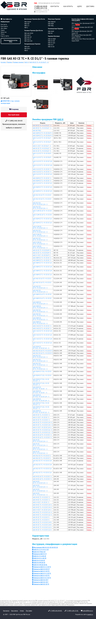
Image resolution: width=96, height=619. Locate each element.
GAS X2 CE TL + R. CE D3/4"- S (42, 253)
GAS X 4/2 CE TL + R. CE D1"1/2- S (42, 343)
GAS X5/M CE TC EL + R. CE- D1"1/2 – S (41, 403)
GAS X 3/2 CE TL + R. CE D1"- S (42, 172)
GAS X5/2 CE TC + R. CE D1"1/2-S (42, 469)
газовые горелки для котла (33, 30)
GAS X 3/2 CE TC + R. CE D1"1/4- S (42, 162)
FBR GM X (27, 48)
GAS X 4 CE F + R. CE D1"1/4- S (42, 510)
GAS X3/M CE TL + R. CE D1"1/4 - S (43, 191)
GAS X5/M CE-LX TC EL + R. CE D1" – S (40, 388)
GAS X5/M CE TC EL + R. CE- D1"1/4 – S (41, 380)
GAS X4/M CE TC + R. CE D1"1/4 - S (43, 267)
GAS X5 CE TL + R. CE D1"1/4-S (42, 525)
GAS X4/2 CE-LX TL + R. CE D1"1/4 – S (40, 291)
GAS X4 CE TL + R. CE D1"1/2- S (42, 515)
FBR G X (26, 26)
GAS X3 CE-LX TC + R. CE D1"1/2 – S (40, 448)
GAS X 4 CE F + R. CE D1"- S (41, 502)
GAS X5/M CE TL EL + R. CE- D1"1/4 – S (41, 384)
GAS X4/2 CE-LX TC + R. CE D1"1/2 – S (40, 310)
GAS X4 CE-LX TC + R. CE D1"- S (42, 476)
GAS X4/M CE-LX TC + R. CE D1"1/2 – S (40, 318)
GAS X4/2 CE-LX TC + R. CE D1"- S (42, 279)
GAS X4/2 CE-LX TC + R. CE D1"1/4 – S (40, 287)
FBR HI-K (50, 45)
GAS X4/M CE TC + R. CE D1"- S (42, 258)
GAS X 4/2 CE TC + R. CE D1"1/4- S (42, 331)
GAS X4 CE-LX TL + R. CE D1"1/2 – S (40, 494)
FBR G (26, 27)
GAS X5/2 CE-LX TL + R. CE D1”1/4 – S (40, 360)
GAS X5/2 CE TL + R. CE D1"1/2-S (42, 473)
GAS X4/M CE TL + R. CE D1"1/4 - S (43, 271)
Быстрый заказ (13, 115)
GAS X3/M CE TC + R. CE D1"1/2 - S (43, 219)
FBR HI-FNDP (52, 39)
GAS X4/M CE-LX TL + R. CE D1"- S (42, 299)
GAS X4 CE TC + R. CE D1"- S (41, 497)
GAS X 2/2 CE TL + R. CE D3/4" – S (42, 158)
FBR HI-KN (51, 47)
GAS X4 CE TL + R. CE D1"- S (41, 500)
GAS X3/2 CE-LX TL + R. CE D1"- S (42, 199)
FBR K (26, 50)
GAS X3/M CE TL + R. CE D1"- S (42, 181)
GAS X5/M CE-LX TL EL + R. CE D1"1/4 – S (41, 399)
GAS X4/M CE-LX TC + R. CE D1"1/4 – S (40, 303)
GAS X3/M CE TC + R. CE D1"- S (42, 178)
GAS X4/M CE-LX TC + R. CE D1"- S (42, 295)
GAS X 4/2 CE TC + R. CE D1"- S (42, 326)
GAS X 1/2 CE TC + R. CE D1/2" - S (42, 138)
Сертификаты (6, 19)
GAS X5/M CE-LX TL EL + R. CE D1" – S (40, 392)
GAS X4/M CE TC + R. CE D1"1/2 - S (43, 263)
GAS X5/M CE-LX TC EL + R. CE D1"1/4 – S (41, 395)
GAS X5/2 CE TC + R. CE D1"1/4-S (42, 461)
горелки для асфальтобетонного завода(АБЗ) (83, 19)
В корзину (14, 109)
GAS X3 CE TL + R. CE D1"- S (41, 415)
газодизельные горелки (32, 44)
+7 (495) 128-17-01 (40, 8)
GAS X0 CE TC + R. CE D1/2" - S (42, 125)
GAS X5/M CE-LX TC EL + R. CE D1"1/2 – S (41, 411)
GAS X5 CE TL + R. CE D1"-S (41, 520)
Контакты (54, 6)
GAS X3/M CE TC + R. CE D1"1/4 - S (43, 187)
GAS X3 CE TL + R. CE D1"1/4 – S (43, 425)
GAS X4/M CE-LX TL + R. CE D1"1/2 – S (40, 322)
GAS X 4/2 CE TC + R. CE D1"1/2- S (42, 335)
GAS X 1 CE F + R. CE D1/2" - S (42, 146)
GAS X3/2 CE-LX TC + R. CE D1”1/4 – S (40, 203)
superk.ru (90, 614)
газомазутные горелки (55, 28)
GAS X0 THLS (37, 130)
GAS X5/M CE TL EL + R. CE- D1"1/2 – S (41, 407)
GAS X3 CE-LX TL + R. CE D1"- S (42, 437)
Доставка (90, 6)
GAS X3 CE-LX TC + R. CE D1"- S (42, 435)
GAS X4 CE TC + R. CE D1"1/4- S (42, 505)
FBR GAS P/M (28, 41)
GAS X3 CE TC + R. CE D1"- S (41, 420)
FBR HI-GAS (51, 43)
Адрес (79, 6)
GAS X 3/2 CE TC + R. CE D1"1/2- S (42, 175)
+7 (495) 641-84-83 (40, 6)
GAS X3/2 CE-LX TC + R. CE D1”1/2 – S (40, 231)
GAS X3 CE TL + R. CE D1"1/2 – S (43, 432)
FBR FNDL (51, 26)
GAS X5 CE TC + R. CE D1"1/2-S (42, 527)
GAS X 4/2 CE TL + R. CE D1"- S (42, 328)
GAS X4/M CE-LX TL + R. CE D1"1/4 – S (40, 307)
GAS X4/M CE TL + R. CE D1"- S (42, 260)
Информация (5, 21)
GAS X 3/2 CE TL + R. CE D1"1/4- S (42, 166)
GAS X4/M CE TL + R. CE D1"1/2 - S (43, 275)
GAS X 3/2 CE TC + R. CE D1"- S (42, 169)
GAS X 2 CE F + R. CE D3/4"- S (41, 255)
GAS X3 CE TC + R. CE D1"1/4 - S (42, 422)
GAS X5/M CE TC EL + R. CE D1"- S (42, 372)
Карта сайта (5, 36)
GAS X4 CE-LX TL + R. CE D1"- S (42, 479)
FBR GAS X (27, 39)
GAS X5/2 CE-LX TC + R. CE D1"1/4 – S (40, 356)
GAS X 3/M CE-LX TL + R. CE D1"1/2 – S (40, 247)
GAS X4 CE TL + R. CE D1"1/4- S (42, 507)
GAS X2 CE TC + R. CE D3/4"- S (42, 250)
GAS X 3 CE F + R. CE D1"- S (41, 417)
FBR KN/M (51, 31)
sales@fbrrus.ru (41, 12)
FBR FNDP (51, 24)
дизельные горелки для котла (34, 19)
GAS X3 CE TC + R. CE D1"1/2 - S (42, 430)
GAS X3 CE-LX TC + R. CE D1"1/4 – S (40, 440)
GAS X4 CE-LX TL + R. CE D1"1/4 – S (40, 486)
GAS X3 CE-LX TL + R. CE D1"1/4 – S (40, 444)
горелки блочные (54, 36)
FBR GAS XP (28, 37)
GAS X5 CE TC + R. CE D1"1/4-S (42, 522)
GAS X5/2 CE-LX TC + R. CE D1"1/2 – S (40, 364)
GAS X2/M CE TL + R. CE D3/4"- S (42, 135)
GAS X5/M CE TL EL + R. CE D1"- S (42, 376)
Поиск (3, 34)
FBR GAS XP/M (28, 33)
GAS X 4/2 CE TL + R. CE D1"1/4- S (42, 339)
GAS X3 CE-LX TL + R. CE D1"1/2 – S (40, 452)
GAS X (60, 119)
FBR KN (50, 33)
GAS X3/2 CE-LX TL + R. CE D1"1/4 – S (40, 207)
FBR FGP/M (27, 22)
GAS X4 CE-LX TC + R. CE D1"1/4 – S (40, 482)
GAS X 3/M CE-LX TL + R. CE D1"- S (42, 215)
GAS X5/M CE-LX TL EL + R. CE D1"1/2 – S (41, 347)
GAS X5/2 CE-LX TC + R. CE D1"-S (43, 351)
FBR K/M (26, 47)
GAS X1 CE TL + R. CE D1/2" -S (42, 151)
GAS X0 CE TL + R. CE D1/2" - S (42, 128)
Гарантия (3, 32)
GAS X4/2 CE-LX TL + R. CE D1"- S (42, 283)
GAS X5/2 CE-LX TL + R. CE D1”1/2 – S (40, 368)
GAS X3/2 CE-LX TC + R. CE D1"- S (42, 195)
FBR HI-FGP (51, 41)
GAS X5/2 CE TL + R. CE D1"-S (42, 458)
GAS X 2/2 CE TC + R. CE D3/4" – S (42, 154)
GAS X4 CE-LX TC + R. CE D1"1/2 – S (40, 490)
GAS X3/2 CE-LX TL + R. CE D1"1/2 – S (40, 239)
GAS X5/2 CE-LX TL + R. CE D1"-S (43, 353)
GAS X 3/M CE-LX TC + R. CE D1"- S (42, 211)
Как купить (68, 6)
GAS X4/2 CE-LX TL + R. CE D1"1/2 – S (40, 314)
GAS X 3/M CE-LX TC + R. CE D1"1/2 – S (40, 243)
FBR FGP (26, 24)
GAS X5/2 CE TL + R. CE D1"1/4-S (42, 465)
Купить (89, 125)
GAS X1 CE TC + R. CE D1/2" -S (42, 148)
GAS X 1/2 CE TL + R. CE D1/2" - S (42, 142)
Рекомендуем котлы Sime (10, 41)
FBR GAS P (27, 35)
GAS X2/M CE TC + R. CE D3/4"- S (42, 133)
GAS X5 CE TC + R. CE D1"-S (41, 517)
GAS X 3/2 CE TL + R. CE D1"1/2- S (42, 184)
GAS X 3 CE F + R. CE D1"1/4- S (42, 427)
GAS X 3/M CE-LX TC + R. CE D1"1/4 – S (40, 227)
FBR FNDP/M (51, 22)
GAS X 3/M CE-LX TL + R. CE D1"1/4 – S (40, 235)
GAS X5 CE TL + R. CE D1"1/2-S (42, 530)
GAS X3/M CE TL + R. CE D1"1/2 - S (43, 223)
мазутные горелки (54, 19)
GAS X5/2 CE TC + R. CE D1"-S (42, 456)
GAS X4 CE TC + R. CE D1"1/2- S (42, 512)
